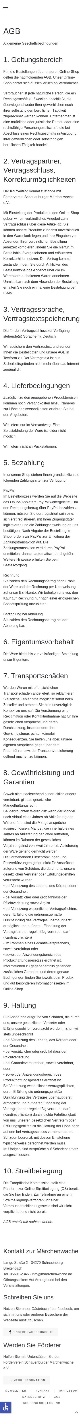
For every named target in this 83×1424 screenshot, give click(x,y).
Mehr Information (27, 1380)
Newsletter (16, 1390)
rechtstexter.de (40, 1222)
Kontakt (43, 1390)
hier (18, 1194)
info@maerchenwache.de (51, 1274)
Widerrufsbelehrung (41, 1402)
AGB (57, 1397)
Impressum (67, 1390)
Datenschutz (34, 1397)
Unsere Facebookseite (31, 1332)
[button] (5, 9)
